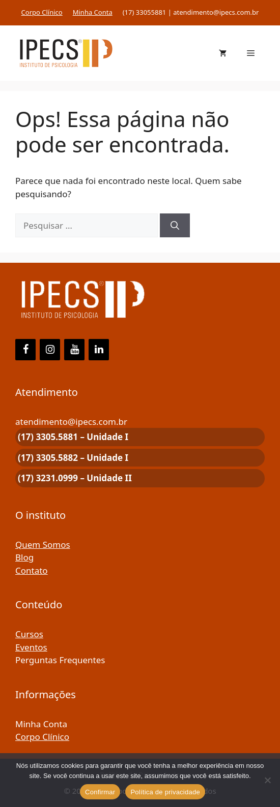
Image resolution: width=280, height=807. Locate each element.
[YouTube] (74, 349)
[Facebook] (25, 349)
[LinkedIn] (99, 349)
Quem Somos (42, 544)
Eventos (31, 647)
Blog (24, 557)
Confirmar (100, 792)
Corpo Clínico (42, 12)
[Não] (267, 780)
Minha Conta (93, 12)
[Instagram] (50, 349)
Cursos (29, 634)
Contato (31, 570)
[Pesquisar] (175, 225)
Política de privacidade (165, 792)
